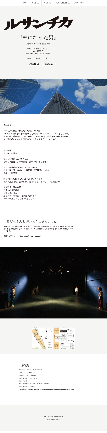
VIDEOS (35, 3)
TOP (25, 3)
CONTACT (79, 3)
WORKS (47, 3)
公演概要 (49, 70)
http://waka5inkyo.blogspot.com (32, 240)
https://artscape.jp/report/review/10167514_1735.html (29, 393)
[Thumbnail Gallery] (43, 342)
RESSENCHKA (62, 3)
